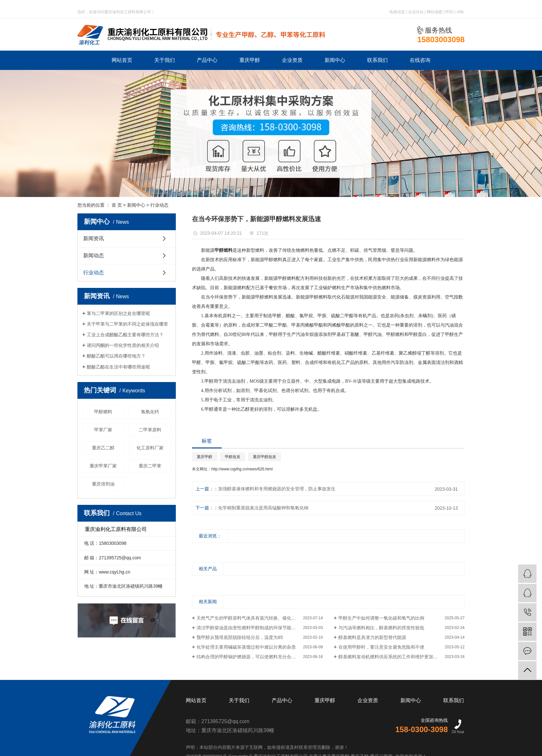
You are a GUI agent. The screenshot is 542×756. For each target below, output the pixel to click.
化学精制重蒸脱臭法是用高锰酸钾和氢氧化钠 (263, 507)
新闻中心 (335, 60)
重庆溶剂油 (103, 483)
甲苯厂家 (103, 429)
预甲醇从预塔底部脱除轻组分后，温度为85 (239, 637)
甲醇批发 (232, 457)
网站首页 (122, 60)
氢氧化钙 (150, 411)
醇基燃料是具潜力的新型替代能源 (372, 637)
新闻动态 (93, 255)
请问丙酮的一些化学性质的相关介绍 (123, 345)
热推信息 (397, 12)
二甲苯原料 (150, 429)
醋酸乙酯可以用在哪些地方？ (116, 355)
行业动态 (159, 205)
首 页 (117, 205)
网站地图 (434, 12)
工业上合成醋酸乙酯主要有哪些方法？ (125, 334)
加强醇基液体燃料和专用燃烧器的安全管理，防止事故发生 (277, 488)
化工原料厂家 (150, 447)
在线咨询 (420, 60)
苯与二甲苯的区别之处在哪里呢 (118, 313)
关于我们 (164, 60)
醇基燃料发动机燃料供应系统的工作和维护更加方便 (390, 656)
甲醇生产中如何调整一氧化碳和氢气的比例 (381, 618)
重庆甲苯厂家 (103, 465)
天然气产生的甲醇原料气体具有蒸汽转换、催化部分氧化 (252, 618)
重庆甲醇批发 (264, 457)
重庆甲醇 (249, 60)
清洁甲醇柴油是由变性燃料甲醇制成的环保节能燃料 (248, 627)
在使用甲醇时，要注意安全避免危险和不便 (381, 647)
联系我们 (377, 60)
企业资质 (292, 60)
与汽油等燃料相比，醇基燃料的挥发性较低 (381, 627)
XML (461, 12)
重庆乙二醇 (103, 447)
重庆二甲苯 (150, 465)
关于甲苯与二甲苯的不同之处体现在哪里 (127, 324)
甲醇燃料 (103, 411)
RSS (450, 12)
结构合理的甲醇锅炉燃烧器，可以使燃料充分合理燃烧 (250, 656)
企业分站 (416, 12)
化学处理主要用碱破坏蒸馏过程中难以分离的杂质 (246, 647)
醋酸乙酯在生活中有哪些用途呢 (118, 366)
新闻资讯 (93, 238)
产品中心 (207, 60)
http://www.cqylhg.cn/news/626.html (242, 469)
